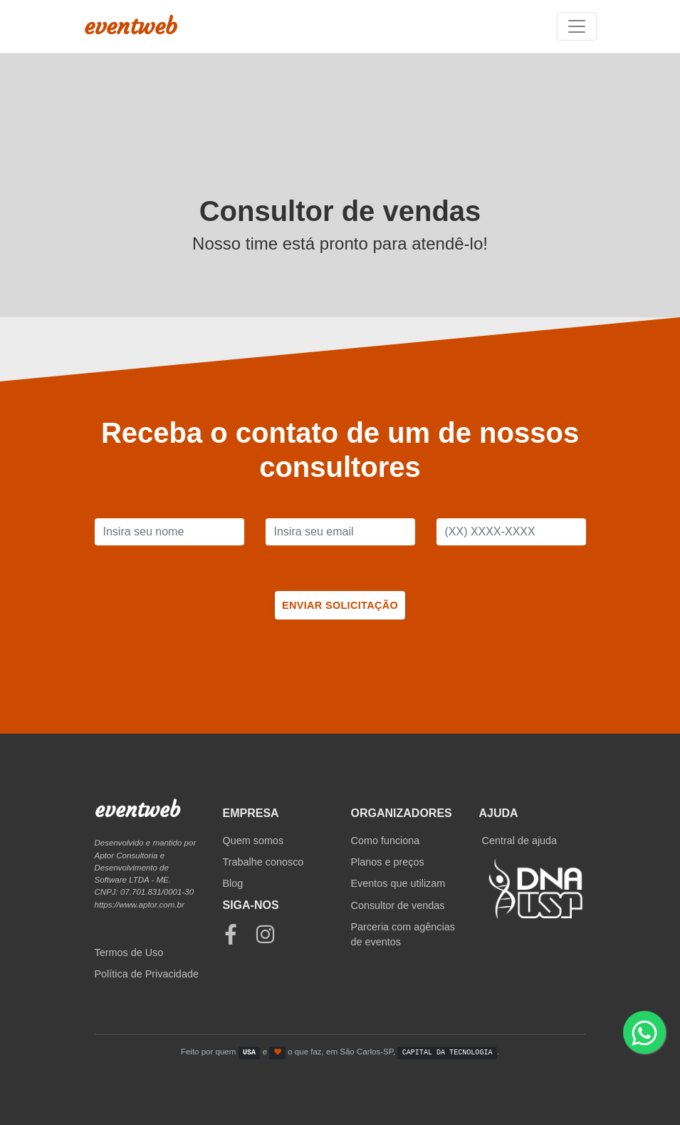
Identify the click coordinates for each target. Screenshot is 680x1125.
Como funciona (385, 840)
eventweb (130, 26)
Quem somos (253, 840)
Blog (233, 883)
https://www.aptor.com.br (139, 904)
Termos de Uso (129, 952)
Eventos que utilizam (398, 883)
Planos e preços (387, 862)
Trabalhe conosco (263, 862)
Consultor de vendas (398, 905)
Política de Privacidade (147, 974)
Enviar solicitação (340, 605)
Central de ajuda (520, 840)
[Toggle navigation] (577, 26)
